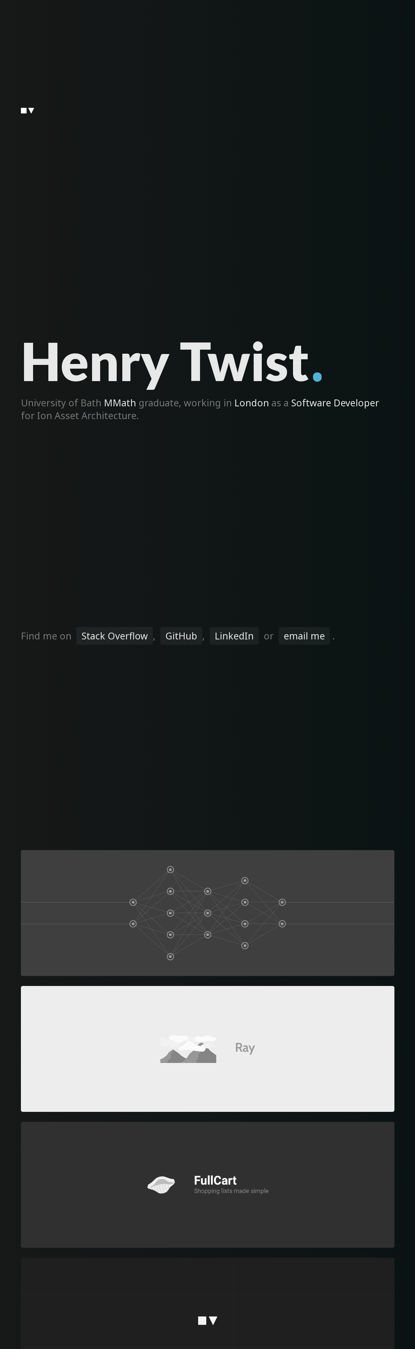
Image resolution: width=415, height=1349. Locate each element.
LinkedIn (234, 635)
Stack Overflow (114, 635)
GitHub (181, 635)
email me (304, 635)
